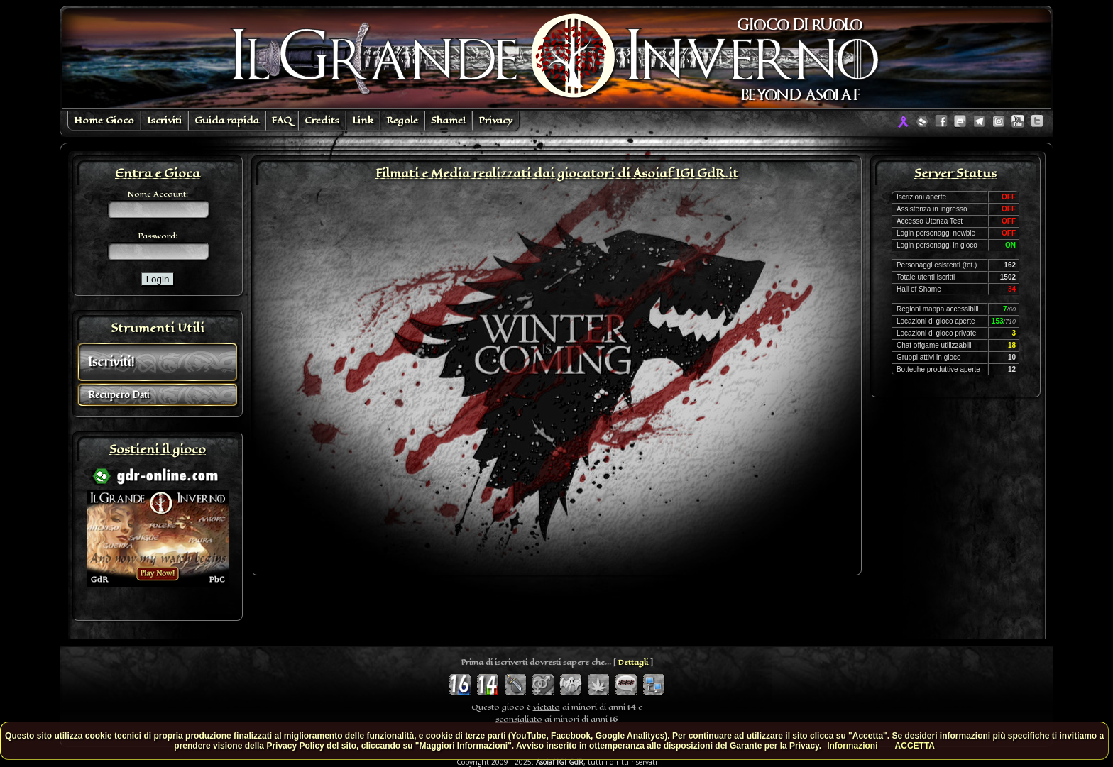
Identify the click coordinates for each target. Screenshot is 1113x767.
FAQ (282, 120)
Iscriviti (164, 120)
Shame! (448, 120)
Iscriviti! (111, 362)
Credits (322, 120)
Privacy (495, 120)
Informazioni (852, 746)
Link (362, 120)
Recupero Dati (118, 395)
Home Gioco (104, 120)
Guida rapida (226, 120)
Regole (402, 120)
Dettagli (633, 662)
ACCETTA (915, 746)
